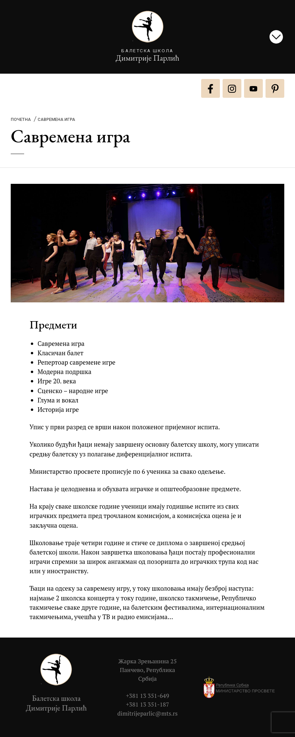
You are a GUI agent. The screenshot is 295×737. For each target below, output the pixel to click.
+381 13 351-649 (147, 695)
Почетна (21, 119)
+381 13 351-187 (147, 704)
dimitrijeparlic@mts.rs (147, 713)
